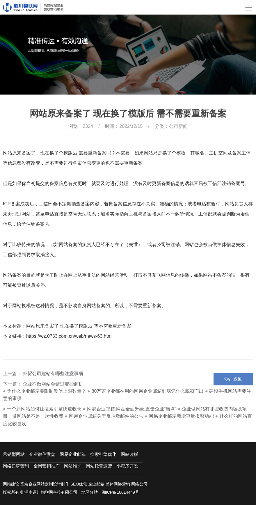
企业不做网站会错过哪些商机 (53, 393)
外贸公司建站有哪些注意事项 (53, 383)
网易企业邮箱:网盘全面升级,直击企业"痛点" (132, 408)
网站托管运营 (99, 465)
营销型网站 (14, 454)
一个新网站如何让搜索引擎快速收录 (44, 408)
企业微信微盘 (42, 454)
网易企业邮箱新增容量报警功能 (181, 416)
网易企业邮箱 (73, 454)
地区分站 (89, 492)
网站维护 (72, 465)
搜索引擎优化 (103, 454)
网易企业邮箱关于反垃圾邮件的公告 (106, 416)
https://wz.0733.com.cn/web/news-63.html (69, 336)
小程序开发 (127, 465)
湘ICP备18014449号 (120, 492)
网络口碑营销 (16, 465)
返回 (238, 388)
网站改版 (129, 454)
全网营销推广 (46, 465)
